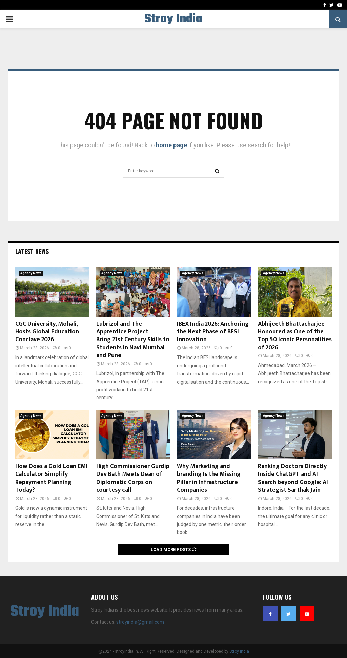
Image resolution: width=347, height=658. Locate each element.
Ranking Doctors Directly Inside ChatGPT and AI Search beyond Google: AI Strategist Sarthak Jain (293, 478)
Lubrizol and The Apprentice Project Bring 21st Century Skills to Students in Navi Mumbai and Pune (132, 340)
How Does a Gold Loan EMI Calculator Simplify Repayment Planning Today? (51, 478)
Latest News (32, 251)
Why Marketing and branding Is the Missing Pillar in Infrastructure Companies (209, 478)
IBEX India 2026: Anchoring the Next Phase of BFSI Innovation (213, 332)
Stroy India (173, 19)
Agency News (31, 273)
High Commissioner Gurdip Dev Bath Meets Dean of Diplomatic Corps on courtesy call (132, 478)
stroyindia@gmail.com (140, 622)
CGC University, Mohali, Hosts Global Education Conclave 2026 (47, 332)
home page (171, 145)
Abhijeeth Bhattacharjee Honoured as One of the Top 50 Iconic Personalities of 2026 (295, 336)
